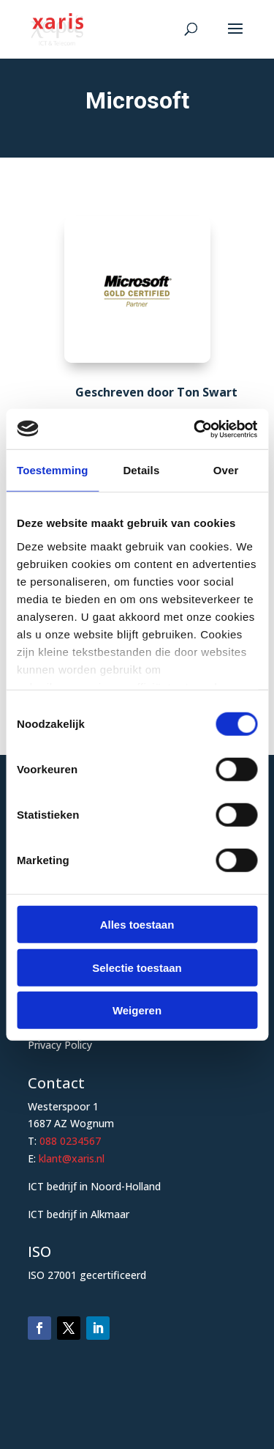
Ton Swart (207, 392)
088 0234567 (70, 1141)
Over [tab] (226, 470)
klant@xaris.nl (71, 1158)
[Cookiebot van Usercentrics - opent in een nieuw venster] (195, 428)
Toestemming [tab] (52, 470)
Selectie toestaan (137, 967)
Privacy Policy (60, 1045)
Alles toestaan (137, 924)
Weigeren (137, 1010)
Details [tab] (141, 470)
